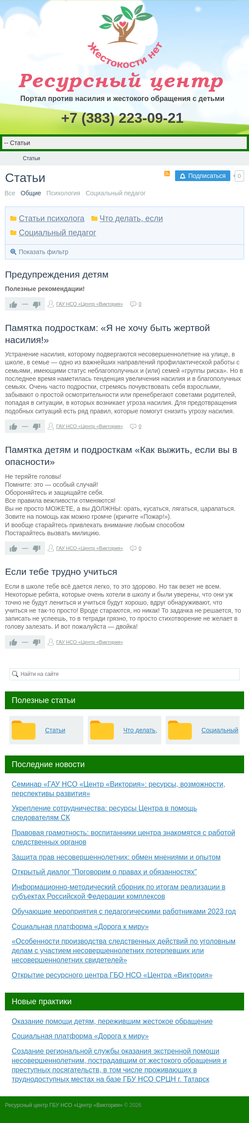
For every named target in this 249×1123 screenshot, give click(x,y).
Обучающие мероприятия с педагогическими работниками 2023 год (124, 911)
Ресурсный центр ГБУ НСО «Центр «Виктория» (63, 1105)
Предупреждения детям (56, 274)
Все (9, 193)
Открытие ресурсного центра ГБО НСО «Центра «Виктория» (112, 975)
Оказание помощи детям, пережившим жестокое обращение (112, 1021)
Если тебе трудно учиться (61, 571)
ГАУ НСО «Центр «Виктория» (89, 304)
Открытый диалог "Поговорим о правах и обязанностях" (104, 872)
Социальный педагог (116, 193)
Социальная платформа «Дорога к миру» (80, 926)
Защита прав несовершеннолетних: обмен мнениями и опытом (116, 857)
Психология (63, 193)
